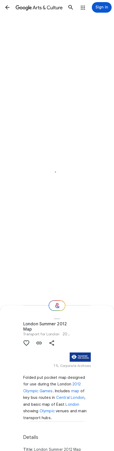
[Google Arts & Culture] (39, 7)
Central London (70, 397)
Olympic (47, 411)
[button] (7, 7)
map (75, 391)
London (72, 404)
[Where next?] (57, 305)
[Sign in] (102, 7)
